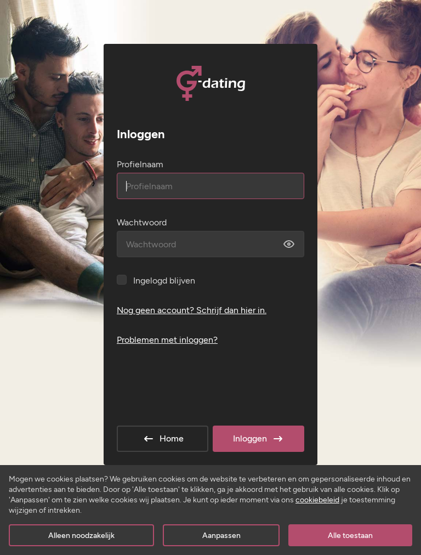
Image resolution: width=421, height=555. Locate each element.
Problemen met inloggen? (167, 340)
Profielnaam (140, 164)
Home (163, 438)
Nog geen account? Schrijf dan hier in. (191, 310)
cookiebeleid (317, 500)
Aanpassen (221, 535)
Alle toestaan (350, 535)
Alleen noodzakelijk (81, 535)
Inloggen (259, 438)
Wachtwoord (142, 222)
